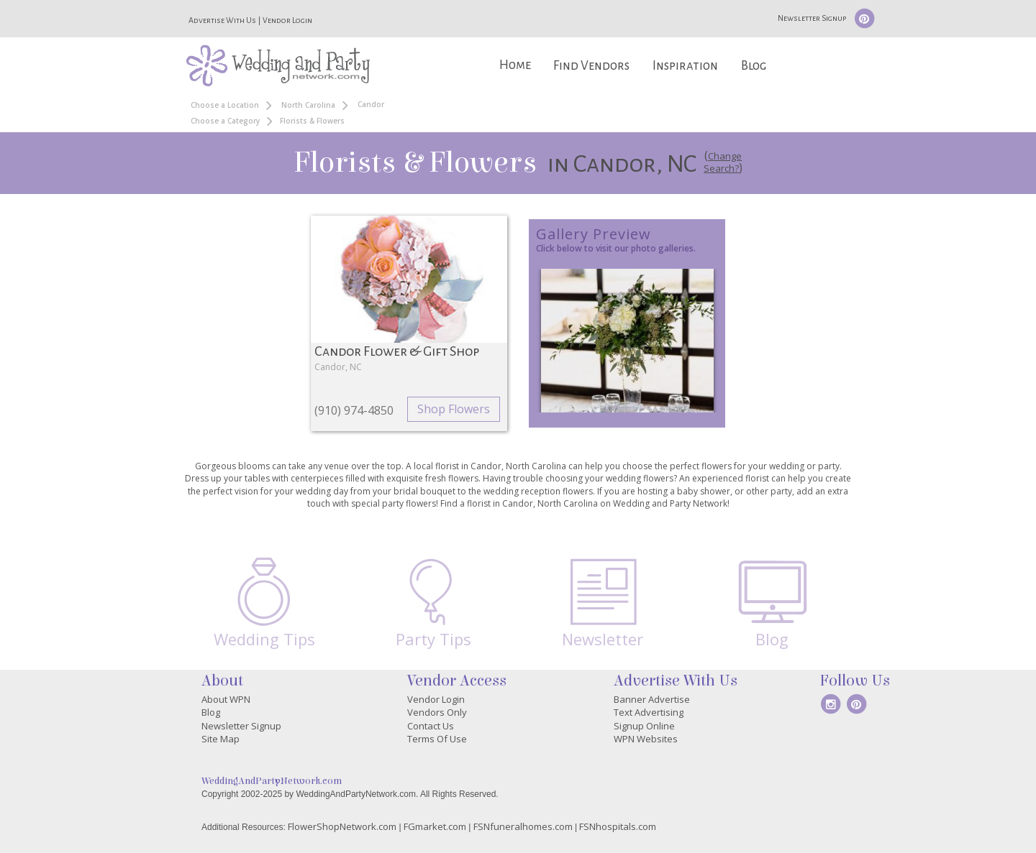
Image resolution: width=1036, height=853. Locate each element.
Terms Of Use (437, 738)
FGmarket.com (435, 826)
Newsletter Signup (812, 18)
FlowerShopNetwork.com (342, 826)
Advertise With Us (222, 20)
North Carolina (308, 105)
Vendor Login (287, 20)
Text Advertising (648, 712)
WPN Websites (646, 738)
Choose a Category (225, 121)
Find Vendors (591, 66)
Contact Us (430, 725)
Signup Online (644, 725)
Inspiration (685, 66)
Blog (753, 66)
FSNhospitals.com (617, 826)
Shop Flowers (453, 409)
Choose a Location (225, 105)
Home (515, 65)
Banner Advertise (652, 699)
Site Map (220, 738)
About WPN (225, 699)
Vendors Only (437, 712)
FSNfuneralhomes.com (523, 826)
